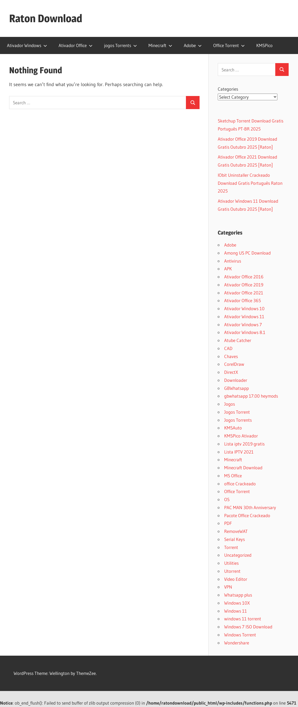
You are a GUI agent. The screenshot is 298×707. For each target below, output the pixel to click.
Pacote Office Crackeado (247, 515)
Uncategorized (237, 555)
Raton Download (45, 18)
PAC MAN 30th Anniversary (250, 507)
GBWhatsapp (236, 388)
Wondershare (236, 642)
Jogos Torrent (237, 412)
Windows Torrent (240, 634)
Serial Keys (234, 539)
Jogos (229, 404)
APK (228, 268)
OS (227, 499)
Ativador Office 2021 (243, 292)
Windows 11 (235, 611)
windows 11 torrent (242, 618)
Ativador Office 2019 (243, 284)
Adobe (193, 45)
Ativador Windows (27, 45)
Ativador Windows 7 (243, 324)
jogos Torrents (120, 45)
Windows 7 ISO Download (248, 626)
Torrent (231, 547)
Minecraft (160, 45)
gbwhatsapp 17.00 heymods (251, 396)
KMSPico (264, 45)
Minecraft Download (243, 467)
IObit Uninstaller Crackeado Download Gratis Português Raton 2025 (250, 183)
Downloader (235, 380)
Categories (228, 89)
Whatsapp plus (238, 595)
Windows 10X (237, 603)
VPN (228, 587)
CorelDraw (234, 364)
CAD (228, 348)
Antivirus (232, 261)
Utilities (231, 563)
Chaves (231, 356)
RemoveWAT (236, 531)
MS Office (233, 475)
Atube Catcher (237, 340)
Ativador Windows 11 (244, 316)
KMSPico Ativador (241, 436)
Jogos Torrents (238, 420)
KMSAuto (233, 428)
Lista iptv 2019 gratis (244, 444)
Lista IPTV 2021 (239, 452)
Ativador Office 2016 (243, 276)
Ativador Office (76, 45)
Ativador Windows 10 (244, 308)
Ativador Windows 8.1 (244, 332)
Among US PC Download (247, 253)
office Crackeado (240, 483)
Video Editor (235, 579)
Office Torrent (229, 45)
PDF (228, 523)
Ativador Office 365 (242, 300)
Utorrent (232, 571)
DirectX (231, 372)
